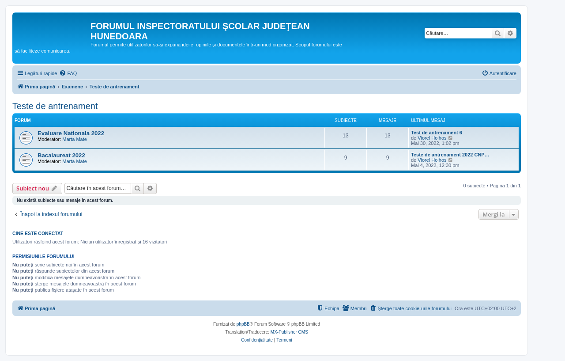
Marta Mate (74, 139)
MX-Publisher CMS (289, 332)
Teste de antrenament (55, 106)
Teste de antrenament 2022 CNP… (450, 154)
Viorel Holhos (432, 138)
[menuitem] (68, 73)
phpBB (243, 324)
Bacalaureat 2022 (61, 155)
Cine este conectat (37, 233)
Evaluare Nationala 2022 (71, 133)
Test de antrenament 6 (436, 132)
